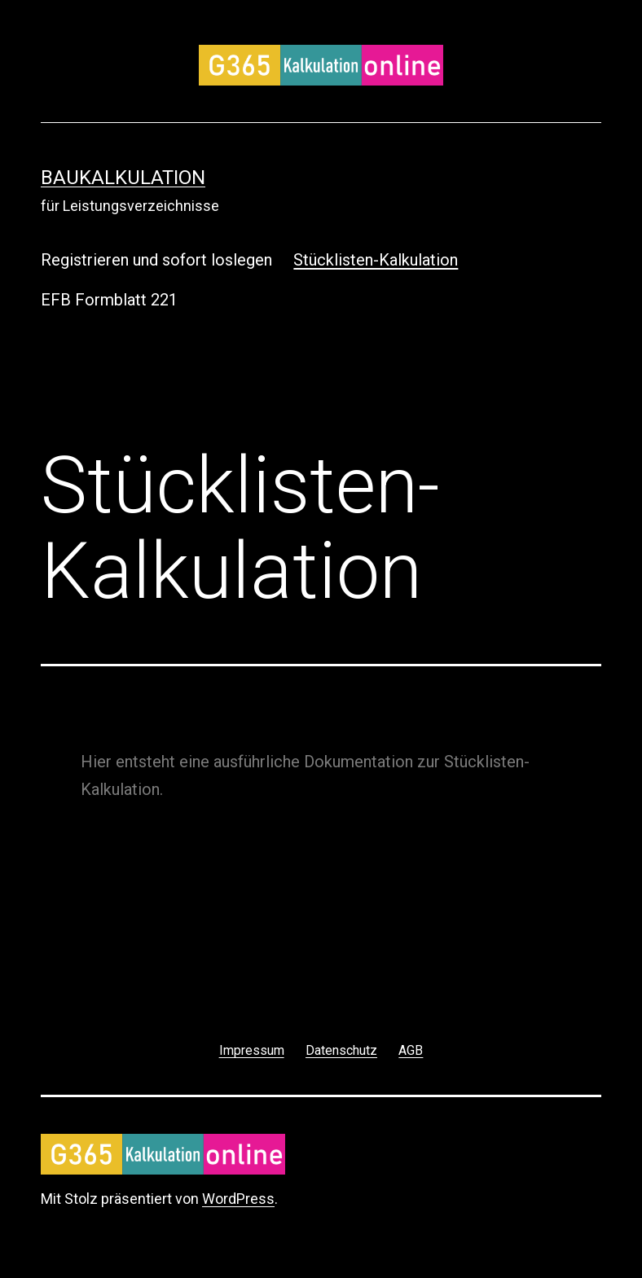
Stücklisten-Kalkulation (375, 260)
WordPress (238, 1198)
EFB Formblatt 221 (109, 300)
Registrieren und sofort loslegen (156, 260)
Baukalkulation (123, 177)
